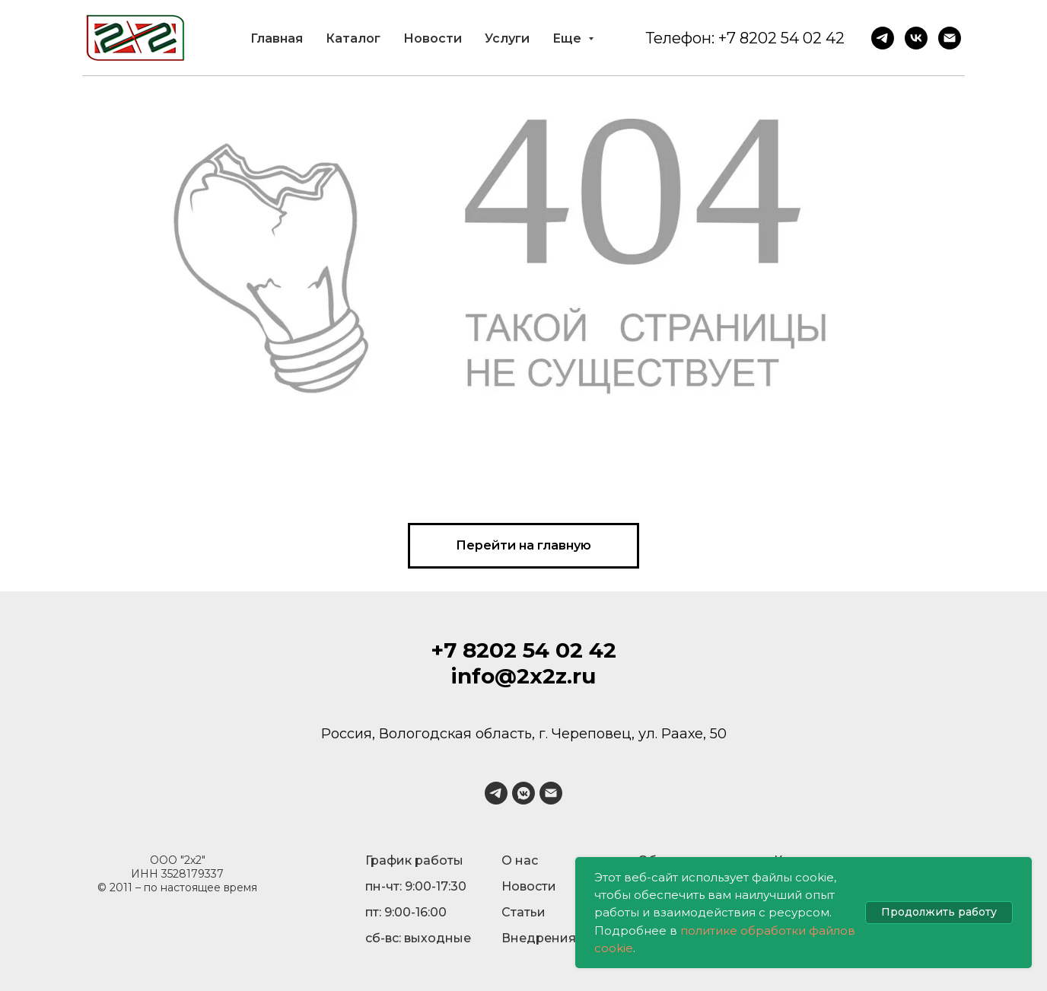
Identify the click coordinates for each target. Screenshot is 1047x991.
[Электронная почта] (550, 793)
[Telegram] (882, 38)
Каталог (353, 38)
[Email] (949, 38)
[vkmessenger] (523, 793)
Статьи (523, 912)
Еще (568, 38)
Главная (276, 38)
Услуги (507, 38)
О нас (519, 860)
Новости (432, 38)
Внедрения (538, 938)
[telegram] (496, 793)
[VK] (916, 38)
